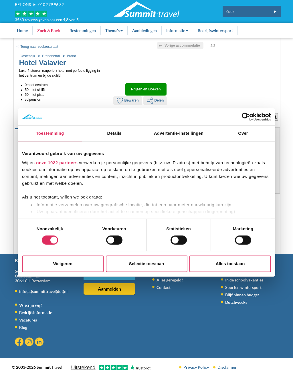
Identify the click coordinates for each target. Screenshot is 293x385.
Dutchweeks (236, 302)
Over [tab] (243, 133)
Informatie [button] (177, 30)
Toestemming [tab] (50, 133)
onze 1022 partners (57, 162)
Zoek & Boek (48, 30)
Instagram (30, 343)
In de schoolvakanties (244, 280)
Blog (23, 327)
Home (22, 30)
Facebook (20, 343)
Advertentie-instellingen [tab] (178, 133)
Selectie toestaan (146, 263)
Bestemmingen (83, 30)
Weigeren (62, 263)
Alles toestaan (230, 263)
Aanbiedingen (144, 30)
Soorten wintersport (243, 287)
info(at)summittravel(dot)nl (43, 291)
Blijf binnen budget (242, 295)
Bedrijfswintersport (215, 30)
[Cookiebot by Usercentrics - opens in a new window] (246, 116)
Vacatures (28, 320)
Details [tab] (114, 133)
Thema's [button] (114, 30)
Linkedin (40, 343)
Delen (155, 101)
